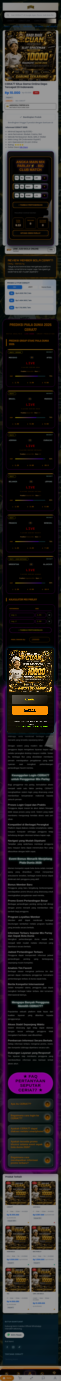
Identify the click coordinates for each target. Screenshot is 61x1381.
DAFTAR (30, 710)
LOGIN (29, 699)
